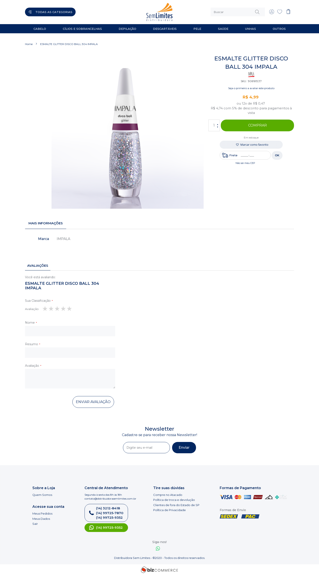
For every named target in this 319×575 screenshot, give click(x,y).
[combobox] (238, 12)
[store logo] (119, 12)
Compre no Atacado (167, 494)
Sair (35, 523)
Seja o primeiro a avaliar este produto (251, 88)
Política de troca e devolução (174, 499)
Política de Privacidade (169, 510)
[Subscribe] (184, 447)
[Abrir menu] (50, 12)
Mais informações (45, 223)
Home (29, 43)
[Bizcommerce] (159, 569)
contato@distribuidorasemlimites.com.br (110, 498)
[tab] (45, 223)
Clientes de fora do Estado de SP (176, 505)
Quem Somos (42, 494)
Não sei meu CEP (245, 162)
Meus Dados (41, 518)
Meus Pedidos (42, 513)
